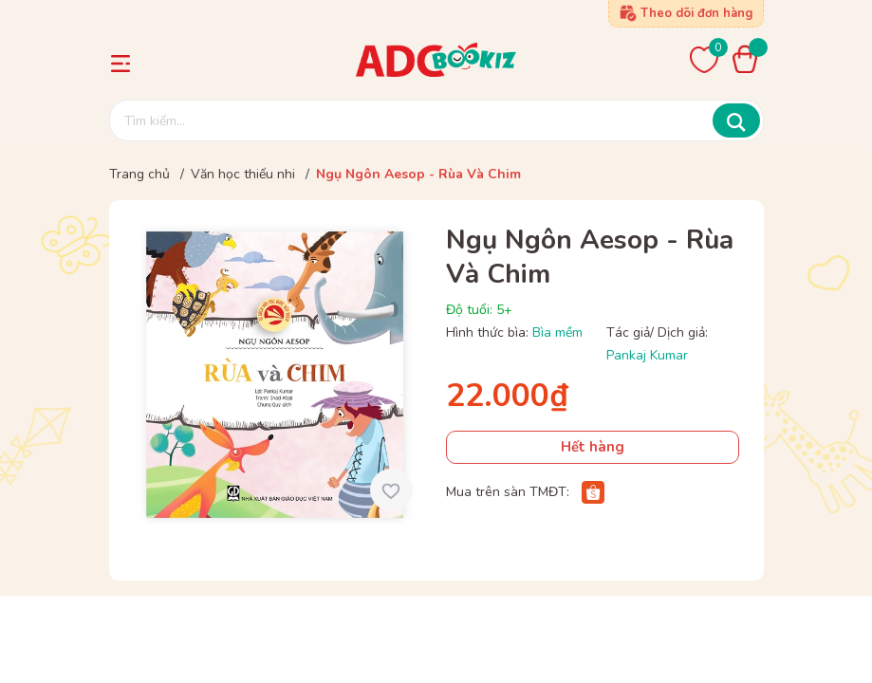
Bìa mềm (557, 332)
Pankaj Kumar (647, 355)
